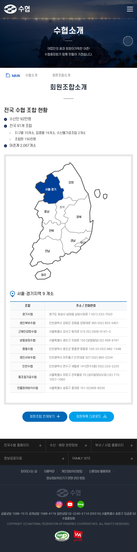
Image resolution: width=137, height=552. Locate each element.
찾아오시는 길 (29, 471)
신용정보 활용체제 (99, 471)
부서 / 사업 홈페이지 (109, 445)
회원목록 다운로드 (88, 416)
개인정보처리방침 (71, 471)
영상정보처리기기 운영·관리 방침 (65, 478)
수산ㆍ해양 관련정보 (64, 445)
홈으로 (13, 75)
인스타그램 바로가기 (59, 504)
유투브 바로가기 (69, 504)
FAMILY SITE (81, 458)
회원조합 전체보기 (42, 416)
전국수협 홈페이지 (16, 445)
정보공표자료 (13, 458)
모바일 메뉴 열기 (130, 9)
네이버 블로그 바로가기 (80, 504)
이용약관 (49, 471)
